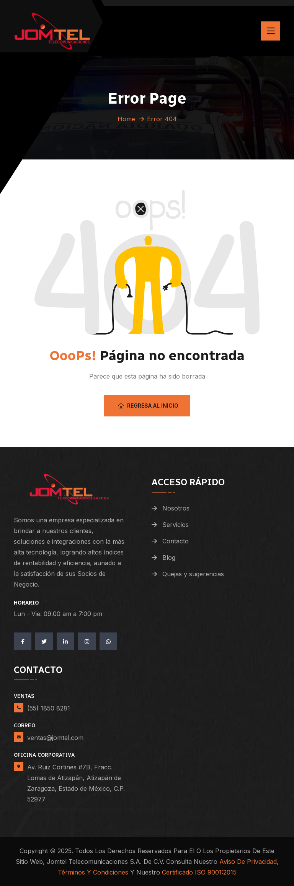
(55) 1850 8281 (48, 708)
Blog (168, 557)
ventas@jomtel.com (55, 737)
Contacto (175, 541)
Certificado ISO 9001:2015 (199, 872)
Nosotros (175, 508)
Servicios (175, 524)
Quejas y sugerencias (193, 574)
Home (126, 119)
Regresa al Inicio (148, 405)
